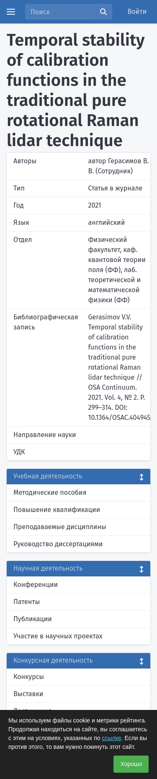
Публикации (32, 619)
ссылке (111, 738)
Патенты (26, 602)
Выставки (28, 694)
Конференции (35, 585)
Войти (137, 11)
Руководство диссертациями (58, 544)
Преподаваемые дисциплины (59, 527)
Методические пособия (50, 492)
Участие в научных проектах (58, 636)
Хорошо (131, 764)
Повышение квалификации (56, 510)
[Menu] (10, 11)
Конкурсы (28, 677)
